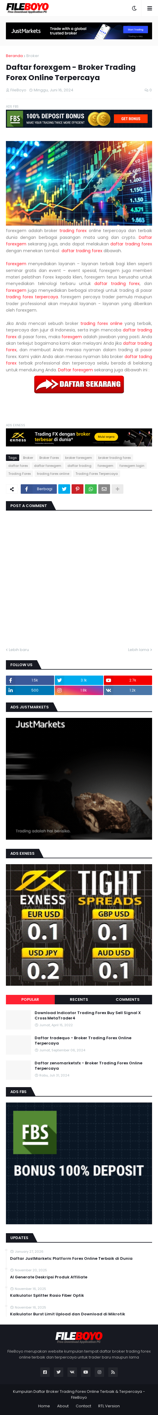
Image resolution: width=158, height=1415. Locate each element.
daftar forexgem (47, 465)
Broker (32, 56)
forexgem (16, 264)
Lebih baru (19, 650)
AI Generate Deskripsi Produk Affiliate (48, 1277)
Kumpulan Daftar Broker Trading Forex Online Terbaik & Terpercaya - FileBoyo (79, 1394)
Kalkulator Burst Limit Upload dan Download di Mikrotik (67, 1314)
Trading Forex (19, 473)
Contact (83, 1406)
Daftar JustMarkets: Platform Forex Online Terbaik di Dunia (71, 1258)
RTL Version (109, 1406)
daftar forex (18, 465)
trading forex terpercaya (32, 297)
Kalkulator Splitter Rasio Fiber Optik (47, 1295)
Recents (79, 999)
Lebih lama (138, 650)
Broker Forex (49, 457)
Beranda (14, 56)
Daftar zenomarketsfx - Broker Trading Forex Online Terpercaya (88, 1066)
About (63, 1406)
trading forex (73, 231)
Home (44, 1406)
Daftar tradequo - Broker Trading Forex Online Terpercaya (83, 1040)
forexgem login (132, 465)
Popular (30, 999)
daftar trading (79, 465)
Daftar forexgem (75, 370)
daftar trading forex (131, 244)
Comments (128, 999)
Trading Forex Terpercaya (96, 473)
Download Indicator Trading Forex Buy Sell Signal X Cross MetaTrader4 (88, 1015)
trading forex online (101, 323)
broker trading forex (114, 457)
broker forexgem (78, 457)
